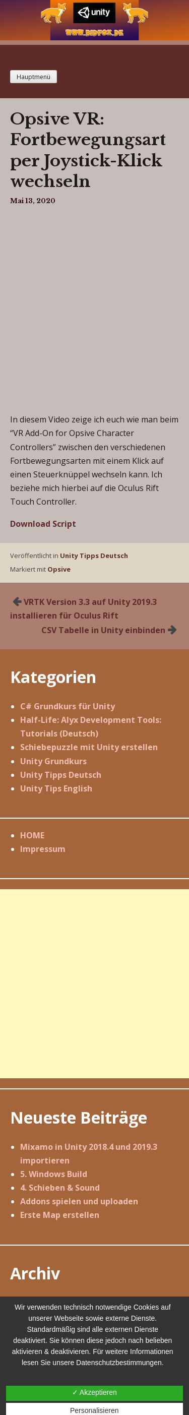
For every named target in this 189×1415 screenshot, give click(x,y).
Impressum (43, 848)
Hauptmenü (33, 77)
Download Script (43, 523)
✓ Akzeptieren (94, 1392)
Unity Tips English (56, 788)
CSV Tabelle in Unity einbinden (103, 630)
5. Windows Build (53, 1174)
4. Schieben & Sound (60, 1187)
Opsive (59, 569)
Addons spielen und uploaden (79, 1201)
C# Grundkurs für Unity (67, 706)
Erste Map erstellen (59, 1214)
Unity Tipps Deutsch (94, 555)
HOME (32, 835)
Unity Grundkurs (53, 761)
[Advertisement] (94, 983)
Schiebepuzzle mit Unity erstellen (89, 747)
